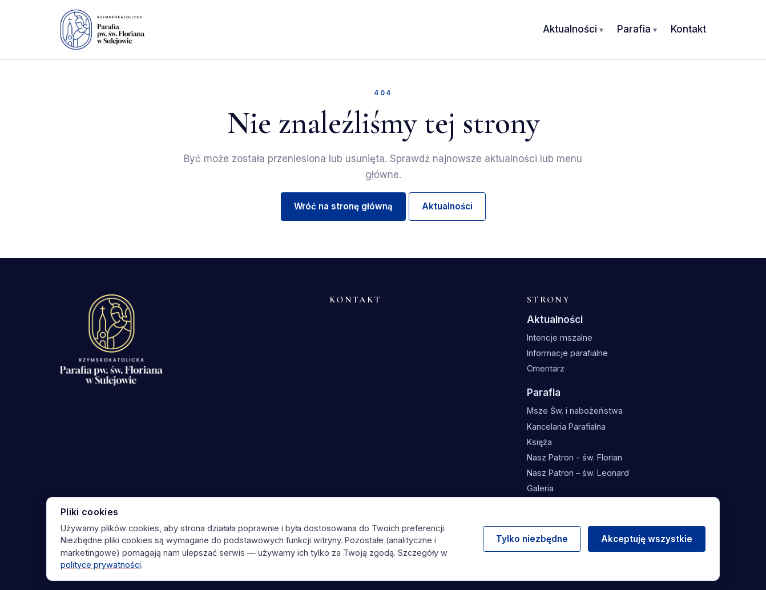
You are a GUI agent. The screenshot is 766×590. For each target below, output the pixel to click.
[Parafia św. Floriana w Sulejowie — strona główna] (102, 29)
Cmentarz (546, 368)
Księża (539, 442)
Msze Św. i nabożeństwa (575, 410)
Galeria (540, 488)
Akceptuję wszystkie (646, 539)
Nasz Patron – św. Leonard (578, 473)
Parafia (634, 29)
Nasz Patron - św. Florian (574, 457)
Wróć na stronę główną (343, 206)
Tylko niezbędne (532, 539)
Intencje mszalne (559, 337)
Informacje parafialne (567, 353)
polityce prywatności (101, 564)
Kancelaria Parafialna (566, 426)
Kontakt (688, 29)
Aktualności (570, 29)
